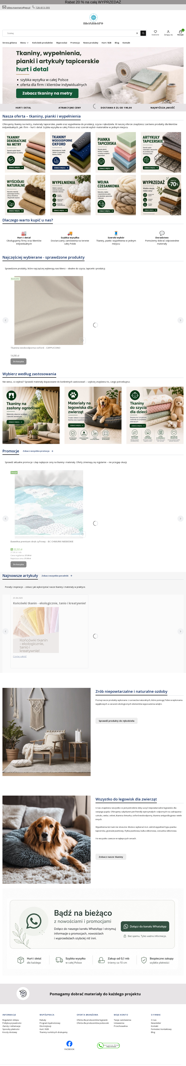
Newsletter (156, 1023)
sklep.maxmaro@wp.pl (18, 7)
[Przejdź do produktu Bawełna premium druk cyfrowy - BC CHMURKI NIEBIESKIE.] (49, 504)
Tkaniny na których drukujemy (54, 1032)
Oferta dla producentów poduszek (93, 1023)
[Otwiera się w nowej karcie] (108, 1046)
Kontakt (154, 1026)
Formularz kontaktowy (161, 1029)
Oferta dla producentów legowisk (92, 1020)
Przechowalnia (121, 1026)
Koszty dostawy (9, 1032)
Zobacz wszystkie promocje (38, 451)
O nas (154, 1020)
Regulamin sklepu (10, 1020)
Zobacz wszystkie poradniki (57, 575)
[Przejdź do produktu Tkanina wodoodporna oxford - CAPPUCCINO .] (49, 310)
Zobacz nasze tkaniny (111, 856)
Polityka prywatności (11, 1023)
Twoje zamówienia (122, 1020)
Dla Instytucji (45, 1026)
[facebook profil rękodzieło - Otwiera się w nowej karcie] (69, 1046)
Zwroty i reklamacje (11, 1026)
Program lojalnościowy (50, 1023)
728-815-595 (43, 7)
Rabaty (43, 1020)
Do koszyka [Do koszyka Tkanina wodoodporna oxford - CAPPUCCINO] (18, 361)
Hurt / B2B (44, 1029)
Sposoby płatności (10, 1029)
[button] (143, 33)
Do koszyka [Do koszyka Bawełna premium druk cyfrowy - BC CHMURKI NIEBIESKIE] (18, 564)
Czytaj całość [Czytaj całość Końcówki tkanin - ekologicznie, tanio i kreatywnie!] (20, 656)
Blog (153, 1032)
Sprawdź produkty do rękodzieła (116, 720)
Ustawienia (119, 1023)
